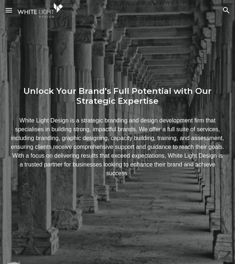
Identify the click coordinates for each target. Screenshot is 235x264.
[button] (9, 10)
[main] (117, 96)
